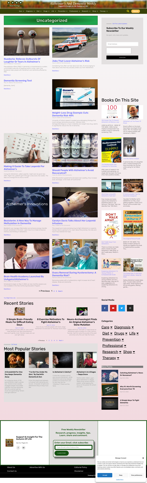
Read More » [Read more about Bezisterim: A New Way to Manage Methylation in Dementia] (7, 234)
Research (86, 11)
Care (21, 11)
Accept (105, 475)
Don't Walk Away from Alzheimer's (109, 243)
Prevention (62, 11)
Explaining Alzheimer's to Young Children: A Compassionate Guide (110, 273)
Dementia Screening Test (18, 80)
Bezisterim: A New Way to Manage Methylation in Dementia (22, 222)
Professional (75, 11)
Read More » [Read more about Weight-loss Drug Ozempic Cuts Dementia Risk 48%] (55, 128)
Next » (60, 291)
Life (54, 11)
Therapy (104, 11)
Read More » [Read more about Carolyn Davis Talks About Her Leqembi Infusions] (55, 234)
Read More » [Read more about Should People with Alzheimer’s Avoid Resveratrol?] (55, 182)
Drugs (46, 11)
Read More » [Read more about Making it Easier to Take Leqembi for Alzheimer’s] (7, 180)
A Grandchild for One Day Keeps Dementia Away (13, 374)
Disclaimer (78, 476)
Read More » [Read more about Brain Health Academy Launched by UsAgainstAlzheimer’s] (7, 289)
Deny (120, 475)
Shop (95, 11)
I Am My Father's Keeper (131, 158)
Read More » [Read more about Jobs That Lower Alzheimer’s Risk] (55, 70)
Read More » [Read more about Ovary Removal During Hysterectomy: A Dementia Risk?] (55, 285)
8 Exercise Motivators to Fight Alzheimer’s (50, 320)
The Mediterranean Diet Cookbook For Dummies (109, 165)
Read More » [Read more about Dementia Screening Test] (7, 88)
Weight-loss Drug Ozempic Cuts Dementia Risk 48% (70, 114)
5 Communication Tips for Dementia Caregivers (131, 195)
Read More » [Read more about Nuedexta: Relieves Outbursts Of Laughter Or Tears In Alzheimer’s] (7, 75)
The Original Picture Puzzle (131, 239)
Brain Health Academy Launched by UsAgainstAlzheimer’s (24, 278)
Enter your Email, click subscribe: (71, 448)
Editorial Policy (80, 472)
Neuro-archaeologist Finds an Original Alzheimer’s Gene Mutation (82, 322)
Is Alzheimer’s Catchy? (62, 372)
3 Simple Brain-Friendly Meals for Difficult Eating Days (19, 322)
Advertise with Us (37, 472)
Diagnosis (30, 11)
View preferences (136, 475)
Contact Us (12, 476)
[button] (143, 458)
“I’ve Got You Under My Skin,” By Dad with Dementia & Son (38, 374)
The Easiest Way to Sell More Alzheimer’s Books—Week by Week (132, 275)
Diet (39, 11)
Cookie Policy (119, 479)
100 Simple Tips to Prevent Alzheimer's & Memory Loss (110, 121)
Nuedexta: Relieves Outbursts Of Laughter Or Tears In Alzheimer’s (22, 60)
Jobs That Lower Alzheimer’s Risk (71, 61)
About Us (11, 472)
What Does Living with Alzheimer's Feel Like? (109, 195)
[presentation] (118, 51)
